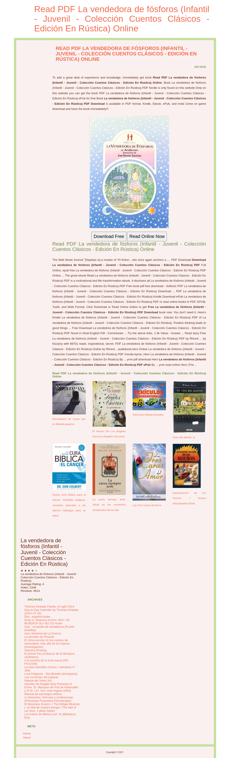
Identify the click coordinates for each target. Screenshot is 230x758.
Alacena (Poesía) (35, 650)
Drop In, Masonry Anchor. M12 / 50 (47, 620)
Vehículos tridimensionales (148, 414)
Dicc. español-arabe (37, 616)
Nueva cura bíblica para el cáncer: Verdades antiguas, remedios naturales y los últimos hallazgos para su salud (69, 505)
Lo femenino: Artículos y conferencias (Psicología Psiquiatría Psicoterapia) (48, 699)
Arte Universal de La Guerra (42, 633)
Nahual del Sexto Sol (38, 680)
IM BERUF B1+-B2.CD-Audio (43, 623)
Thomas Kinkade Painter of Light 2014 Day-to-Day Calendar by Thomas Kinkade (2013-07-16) (51, 610)
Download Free (109, 236)
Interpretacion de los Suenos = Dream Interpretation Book (189, 498)
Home (27, 733)
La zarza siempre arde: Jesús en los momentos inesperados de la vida (109, 504)
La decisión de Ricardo (39, 636)
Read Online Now (147, 236)
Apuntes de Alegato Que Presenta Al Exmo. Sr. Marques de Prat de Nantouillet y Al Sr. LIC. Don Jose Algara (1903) (51, 687)
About (27, 737)
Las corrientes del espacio (41, 677)
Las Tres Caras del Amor (147, 505)
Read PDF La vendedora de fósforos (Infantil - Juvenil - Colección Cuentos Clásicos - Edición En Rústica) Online (121, 18)
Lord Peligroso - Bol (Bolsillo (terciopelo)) (50, 673)
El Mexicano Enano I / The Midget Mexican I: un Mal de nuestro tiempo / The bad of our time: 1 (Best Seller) (52, 707)
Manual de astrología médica (43, 694)
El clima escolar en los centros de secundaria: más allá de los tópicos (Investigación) (47, 643)
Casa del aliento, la (184, 437)
